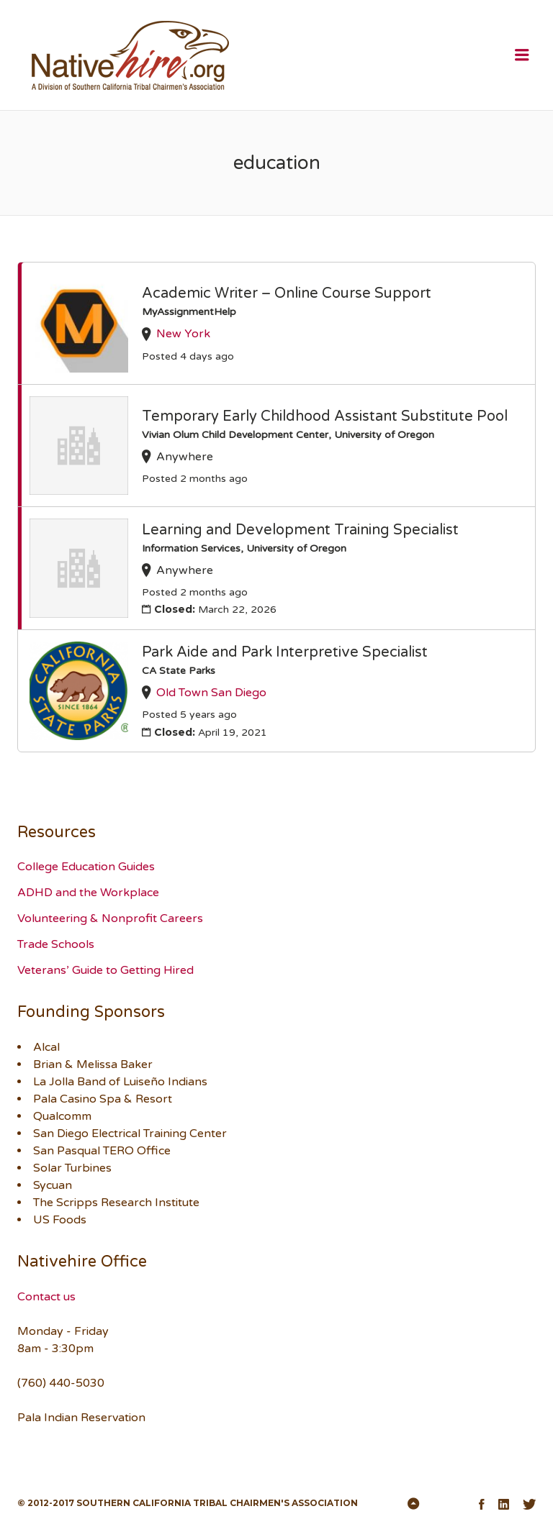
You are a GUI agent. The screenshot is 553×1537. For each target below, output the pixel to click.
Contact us (46, 1297)
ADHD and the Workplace (88, 892)
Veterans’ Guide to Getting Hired (105, 970)
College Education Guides (86, 866)
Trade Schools (55, 944)
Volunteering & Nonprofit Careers (110, 918)
